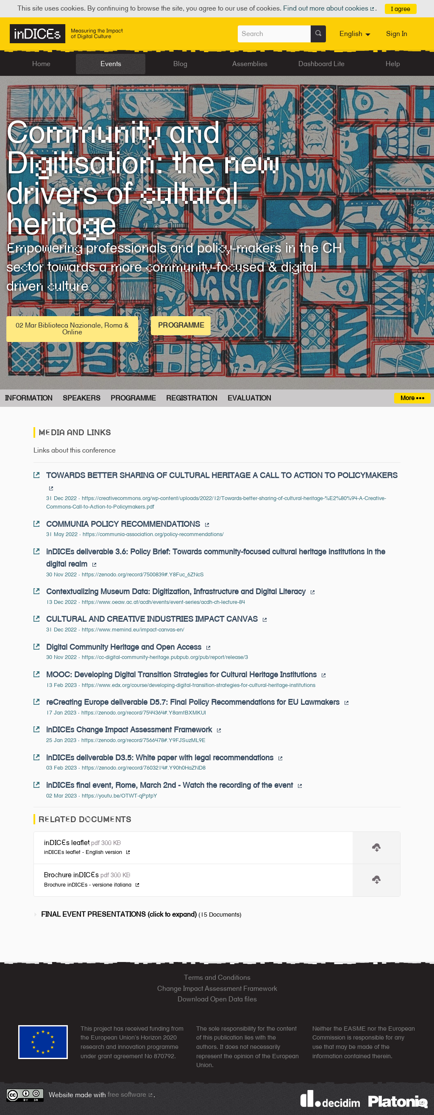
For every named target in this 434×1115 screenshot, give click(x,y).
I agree (400, 8)
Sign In (396, 34)
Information (29, 398)
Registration (191, 398)
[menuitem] (356, 34)
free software (130, 1094)
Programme (181, 325)
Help (393, 64)
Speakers (81, 398)
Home (41, 64)
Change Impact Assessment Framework (217, 988)
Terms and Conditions (217, 977)
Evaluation (249, 398)
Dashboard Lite (321, 64)
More (412, 397)
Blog (180, 64)
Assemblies (249, 64)
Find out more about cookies (329, 8)
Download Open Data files (217, 999)
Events (110, 64)
